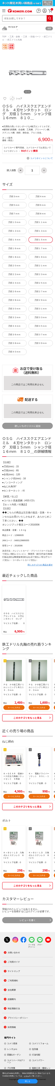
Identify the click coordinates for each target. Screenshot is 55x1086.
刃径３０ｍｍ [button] (14, 309)
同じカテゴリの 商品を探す (40, 565)
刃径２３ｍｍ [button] (40, 274)
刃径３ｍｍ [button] (14, 196)
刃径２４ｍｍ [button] (14, 283)
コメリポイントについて (41, 158)
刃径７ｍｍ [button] (14, 214)
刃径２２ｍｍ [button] (14, 274)
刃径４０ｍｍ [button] (14, 352)
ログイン (32, 911)
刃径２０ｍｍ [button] (14, 266)
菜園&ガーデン (14, 1055)
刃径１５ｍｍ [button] (40, 240)
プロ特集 (11, 1068)
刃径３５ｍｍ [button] (40, 326)
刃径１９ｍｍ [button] (40, 257)
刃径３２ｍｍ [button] (14, 317)
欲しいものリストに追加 (27, 426)
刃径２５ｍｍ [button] (40, 283)
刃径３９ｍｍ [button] (40, 343)
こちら (26, 1076)
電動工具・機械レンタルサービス (41, 1069)
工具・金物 (15, 36)
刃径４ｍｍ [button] (40, 196)
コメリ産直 (12, 1043)
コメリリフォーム (40, 1043)
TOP (4, 36)
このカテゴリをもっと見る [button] (27, 718)
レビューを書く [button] (27, 920)
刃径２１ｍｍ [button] (40, 266)
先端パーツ (35, 36)
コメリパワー (38, 1060)
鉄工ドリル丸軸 (14, 39)
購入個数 (11, 170)
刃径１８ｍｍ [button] (14, 257)
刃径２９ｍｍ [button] (40, 300)
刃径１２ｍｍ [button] (14, 231)
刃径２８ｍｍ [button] (14, 300)
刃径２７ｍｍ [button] (40, 291)
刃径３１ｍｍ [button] (40, 309)
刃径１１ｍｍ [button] (40, 222)
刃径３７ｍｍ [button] (40, 334)
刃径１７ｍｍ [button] (40, 248)
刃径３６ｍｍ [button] (14, 334)
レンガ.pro (12, 1049)
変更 (49, 28)
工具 (25, 36)
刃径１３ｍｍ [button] (40, 231)
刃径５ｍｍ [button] (14, 205)
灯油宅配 (36, 1055)
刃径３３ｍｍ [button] (40, 317)
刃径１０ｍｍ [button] (14, 222)
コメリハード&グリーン (16, 1061)
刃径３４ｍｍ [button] (14, 326)
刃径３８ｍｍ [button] (14, 343)
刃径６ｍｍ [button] (40, 205)
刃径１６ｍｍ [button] (14, 248)
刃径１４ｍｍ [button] (14, 240)
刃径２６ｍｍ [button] (14, 291)
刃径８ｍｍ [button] (40, 214)
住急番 (35, 1049)
